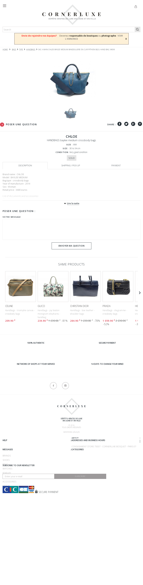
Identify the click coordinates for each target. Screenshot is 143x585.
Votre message (12, 217)
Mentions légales (71, 432)
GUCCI (41, 306)
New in (6, 531)
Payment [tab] (116, 165)
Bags (5, 509)
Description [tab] (25, 165)
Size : (69, 144)
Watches (7, 513)
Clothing (8, 522)
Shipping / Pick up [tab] (70, 165)
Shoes (6, 505)
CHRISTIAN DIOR (79, 306)
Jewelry (7, 518)
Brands (7, 500)
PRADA (107, 306)
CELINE (9, 306)
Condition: (62, 152)
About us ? (8, 438)
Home (5, 49)
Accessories (9, 526)
